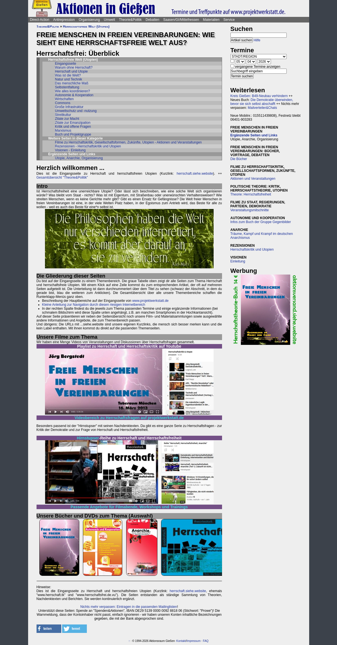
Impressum (193, 640)
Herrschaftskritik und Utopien (252, 249)
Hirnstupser (88, 438)
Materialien (211, 20)
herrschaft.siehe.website (195, 174)
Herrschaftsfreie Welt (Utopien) (86, 26)
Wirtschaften (64, 99)
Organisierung (89, 20)
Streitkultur (63, 115)
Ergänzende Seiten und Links (253, 135)
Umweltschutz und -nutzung (76, 111)
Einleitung (237, 261)
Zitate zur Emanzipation (73, 123)
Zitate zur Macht (67, 119)
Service (229, 20)
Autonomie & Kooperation (74, 95)
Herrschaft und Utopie (71, 71)
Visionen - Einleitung (70, 150)
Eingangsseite (65, 64)
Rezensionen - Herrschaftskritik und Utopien (88, 146)
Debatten (152, 20)
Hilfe (257, 40)
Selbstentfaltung (67, 87)
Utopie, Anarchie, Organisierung (79, 158)
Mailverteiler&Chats (262, 108)
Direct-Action (39, 20)
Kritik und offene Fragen (73, 127)
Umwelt (109, 20)
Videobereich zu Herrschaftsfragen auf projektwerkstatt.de (129, 417)
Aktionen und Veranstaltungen (252, 179)
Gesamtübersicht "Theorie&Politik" (62, 177)
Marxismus (63, 130)
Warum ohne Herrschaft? (74, 67)
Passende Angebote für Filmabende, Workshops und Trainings (129, 507)
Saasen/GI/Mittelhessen (181, 20)
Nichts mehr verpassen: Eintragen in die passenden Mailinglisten (128, 607)
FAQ (206, 640)
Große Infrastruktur (69, 107)
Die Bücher (238, 159)
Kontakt (181, 640)
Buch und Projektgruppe (73, 134)
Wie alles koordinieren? (72, 91)
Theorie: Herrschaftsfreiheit (250, 194)
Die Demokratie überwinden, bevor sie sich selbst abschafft (261, 102)
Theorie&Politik (130, 20)
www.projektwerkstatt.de (150, 301)
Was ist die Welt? (68, 75)
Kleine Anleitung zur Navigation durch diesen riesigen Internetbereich (93, 305)
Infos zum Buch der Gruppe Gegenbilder (260, 222)
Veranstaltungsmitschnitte (249, 210)
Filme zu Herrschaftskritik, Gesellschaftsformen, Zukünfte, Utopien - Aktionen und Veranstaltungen (128, 142)
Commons (63, 103)
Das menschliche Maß (72, 83)
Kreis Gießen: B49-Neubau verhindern (259, 96)
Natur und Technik (68, 79)
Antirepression (64, 20)
